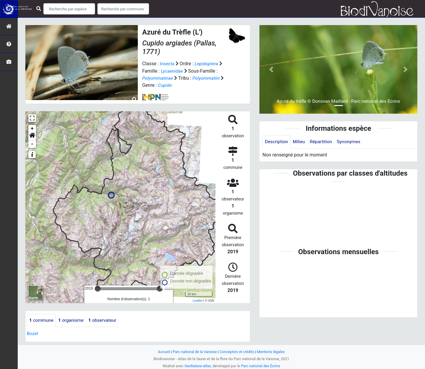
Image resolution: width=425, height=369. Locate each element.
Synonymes (351, 142)
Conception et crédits (237, 351)
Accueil (162, 351)
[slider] (98, 288)
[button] (32, 136)
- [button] (32, 143)
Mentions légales (272, 351)
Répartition (322, 142)
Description (277, 142)
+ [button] (32, 128)
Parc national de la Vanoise (194, 351)
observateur (104, 320)
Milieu (299, 142)
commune (41, 320)
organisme (72, 320)
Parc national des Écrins (261, 365)
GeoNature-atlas (197, 365)
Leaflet (197, 300)
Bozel (32, 333)
